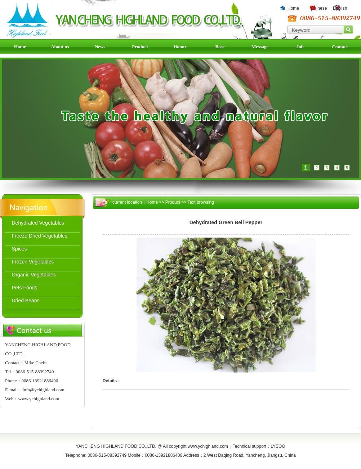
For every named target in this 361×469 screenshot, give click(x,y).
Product (140, 46)
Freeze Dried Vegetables (39, 236)
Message (259, 46)
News (100, 46)
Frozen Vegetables (33, 262)
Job (299, 46)
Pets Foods (24, 287)
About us (60, 46)
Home (293, 8)
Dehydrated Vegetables (38, 223)
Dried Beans (26, 300)
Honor (179, 46)
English (340, 8)
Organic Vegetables (34, 275)
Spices (19, 249)
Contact (340, 46)
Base (220, 46)
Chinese (319, 8)
